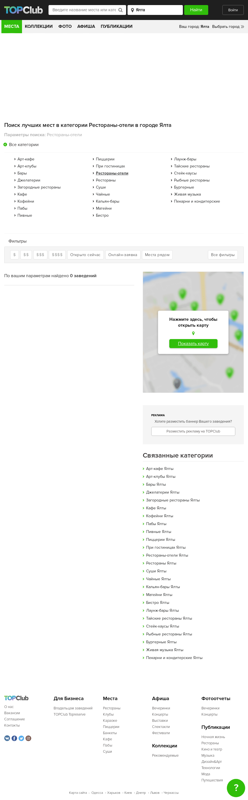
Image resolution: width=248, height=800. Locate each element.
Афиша (86, 26)
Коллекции (39, 26)
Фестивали (161, 733)
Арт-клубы (26, 166)
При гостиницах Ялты (166, 547)
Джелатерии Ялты (162, 492)
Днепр (141, 793)
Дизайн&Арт (211, 761)
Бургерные (184, 187)
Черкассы (171, 793)
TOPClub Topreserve (69, 714)
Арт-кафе (25, 159)
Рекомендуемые (165, 755)
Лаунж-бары (185, 159)
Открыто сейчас (85, 254)
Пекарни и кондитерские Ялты (174, 657)
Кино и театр (211, 749)
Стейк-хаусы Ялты (162, 626)
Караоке (110, 720)
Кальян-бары (107, 201)
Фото (65, 26)
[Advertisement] (124, 75)
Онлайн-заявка (122, 254)
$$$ (40, 254)
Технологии (210, 768)
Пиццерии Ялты (160, 539)
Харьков (113, 793)
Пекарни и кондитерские (197, 201)
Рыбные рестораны (192, 180)
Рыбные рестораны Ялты (169, 634)
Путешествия (212, 780)
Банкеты (110, 733)
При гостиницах (110, 166)
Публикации (117, 26)
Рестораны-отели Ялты (167, 555)
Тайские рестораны (192, 166)
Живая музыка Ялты (164, 649)
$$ (26, 254)
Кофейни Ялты (159, 516)
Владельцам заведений (73, 708)
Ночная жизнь (213, 737)
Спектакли (161, 727)
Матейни (104, 208)
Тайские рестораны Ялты (169, 618)
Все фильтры (223, 254)
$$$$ (57, 254)
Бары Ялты (156, 484)
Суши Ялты (156, 571)
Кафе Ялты (156, 508)
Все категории (24, 144)
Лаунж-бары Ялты (162, 610)
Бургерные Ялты (161, 642)
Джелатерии (28, 180)
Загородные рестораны (39, 187)
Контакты (12, 725)
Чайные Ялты (158, 579)
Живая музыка (187, 194)
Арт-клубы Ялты (160, 476)
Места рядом (157, 254)
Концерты (160, 714)
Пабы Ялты (156, 523)
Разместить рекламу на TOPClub (193, 431)
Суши (101, 187)
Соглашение (14, 719)
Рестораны (106, 180)
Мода (205, 774)
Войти (233, 10)
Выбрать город (226, 26)
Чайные (103, 194)
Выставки (160, 720)
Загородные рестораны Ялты (173, 500)
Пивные (24, 215)
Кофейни (25, 201)
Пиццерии (105, 159)
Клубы (108, 714)
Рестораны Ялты (161, 563)
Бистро (102, 215)
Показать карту (193, 343)
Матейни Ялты (159, 594)
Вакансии (12, 713)
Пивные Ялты (158, 531)
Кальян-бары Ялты (163, 586)
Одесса (97, 793)
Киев (128, 793)
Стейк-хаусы (185, 173)
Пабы (22, 208)
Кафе (22, 194)
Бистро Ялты (157, 602)
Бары (22, 173)
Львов (154, 793)
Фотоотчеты (216, 699)
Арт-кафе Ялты (160, 468)
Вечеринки (161, 708)
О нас (9, 707)
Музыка (207, 755)
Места (11, 26)
